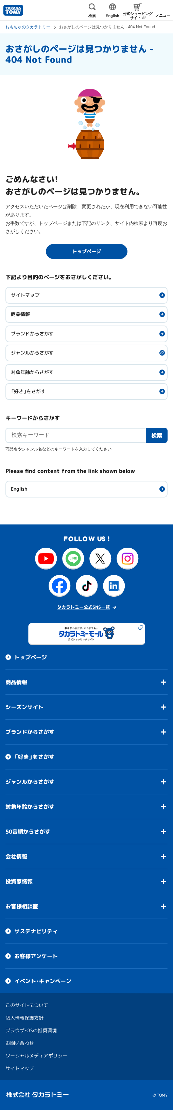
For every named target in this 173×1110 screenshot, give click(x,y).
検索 (156, 435)
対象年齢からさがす (32, 372)
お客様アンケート (36, 956)
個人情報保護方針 (24, 1017)
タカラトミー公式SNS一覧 (83, 607)
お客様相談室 (21, 906)
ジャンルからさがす (32, 352)
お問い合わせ (19, 1043)
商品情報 (20, 314)
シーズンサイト (24, 707)
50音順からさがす (27, 831)
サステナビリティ (36, 931)
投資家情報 (19, 881)
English (19, 489)
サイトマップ (25, 295)
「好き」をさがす (28, 391)
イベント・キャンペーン (42, 981)
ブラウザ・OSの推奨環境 (31, 1030)
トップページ (30, 657)
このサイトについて (26, 1005)
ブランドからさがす (32, 333)
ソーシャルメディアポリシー (36, 1055)
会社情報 (16, 856)
